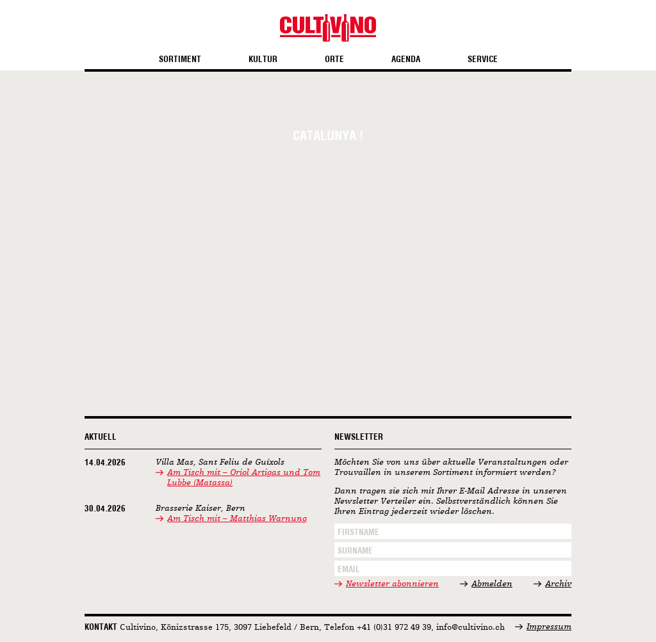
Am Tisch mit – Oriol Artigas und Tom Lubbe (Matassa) (243, 478)
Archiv (558, 584)
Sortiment (180, 59)
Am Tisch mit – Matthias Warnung (237, 519)
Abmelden (492, 584)
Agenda (405, 59)
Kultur (263, 59)
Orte (334, 59)
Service (483, 59)
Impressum (549, 627)
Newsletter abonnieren (392, 584)
